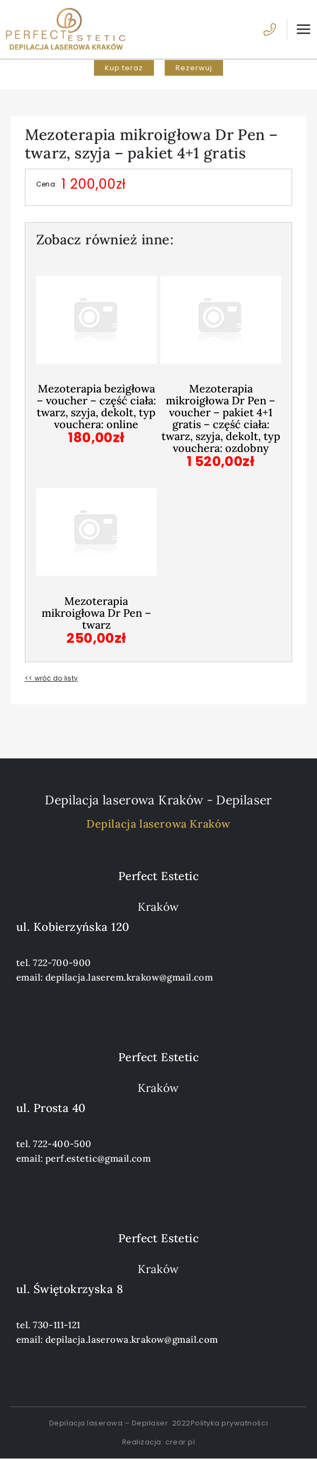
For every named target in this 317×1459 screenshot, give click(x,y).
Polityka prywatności (229, 1423)
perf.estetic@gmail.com (98, 1158)
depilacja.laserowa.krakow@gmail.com (131, 1339)
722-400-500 (62, 1144)
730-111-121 (56, 1325)
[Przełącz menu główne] (299, 29)
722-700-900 (62, 963)
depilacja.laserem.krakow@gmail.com (129, 977)
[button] (124, 68)
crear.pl (180, 1442)
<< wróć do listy (51, 678)
